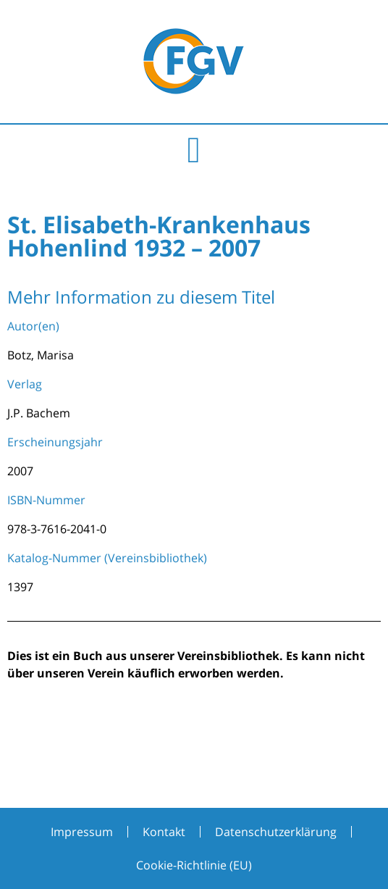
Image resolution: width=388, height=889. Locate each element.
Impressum (82, 832)
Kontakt (164, 832)
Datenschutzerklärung (276, 832)
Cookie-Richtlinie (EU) (194, 865)
